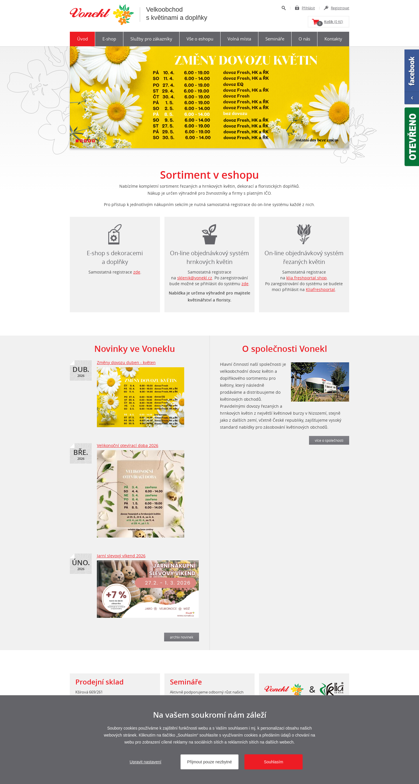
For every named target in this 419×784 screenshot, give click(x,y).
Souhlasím (273, 762)
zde (136, 272)
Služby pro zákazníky (151, 39)
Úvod (82, 39)
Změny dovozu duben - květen (126, 362)
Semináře (274, 39)
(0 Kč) (330, 22)
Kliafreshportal (320, 289)
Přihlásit (308, 8)
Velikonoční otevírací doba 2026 (127, 445)
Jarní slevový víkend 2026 (121, 555)
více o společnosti (329, 440)
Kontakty (333, 39)
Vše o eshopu (200, 39)
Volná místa (239, 39)
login (304, 233)
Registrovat (340, 8)
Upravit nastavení (145, 762)
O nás (304, 39)
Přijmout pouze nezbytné (209, 762)
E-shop (109, 39)
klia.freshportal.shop (306, 278)
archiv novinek (181, 637)
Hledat (283, 8)
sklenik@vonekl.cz (194, 278)
